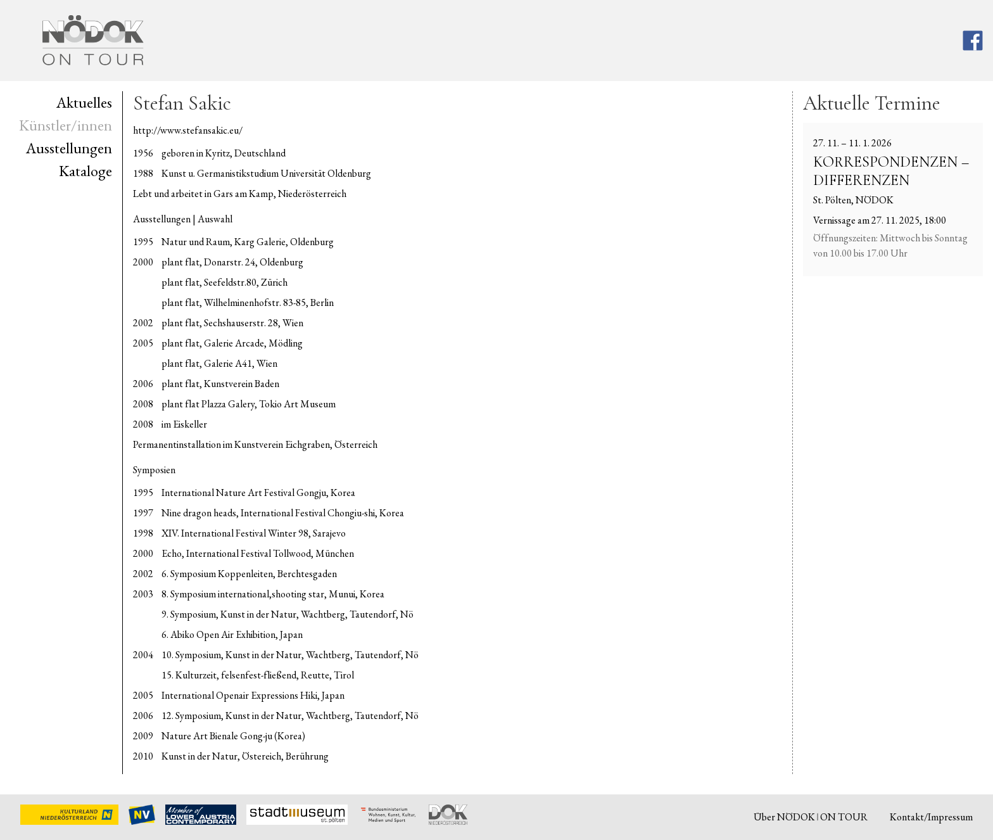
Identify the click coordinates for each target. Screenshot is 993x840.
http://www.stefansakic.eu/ (188, 130)
